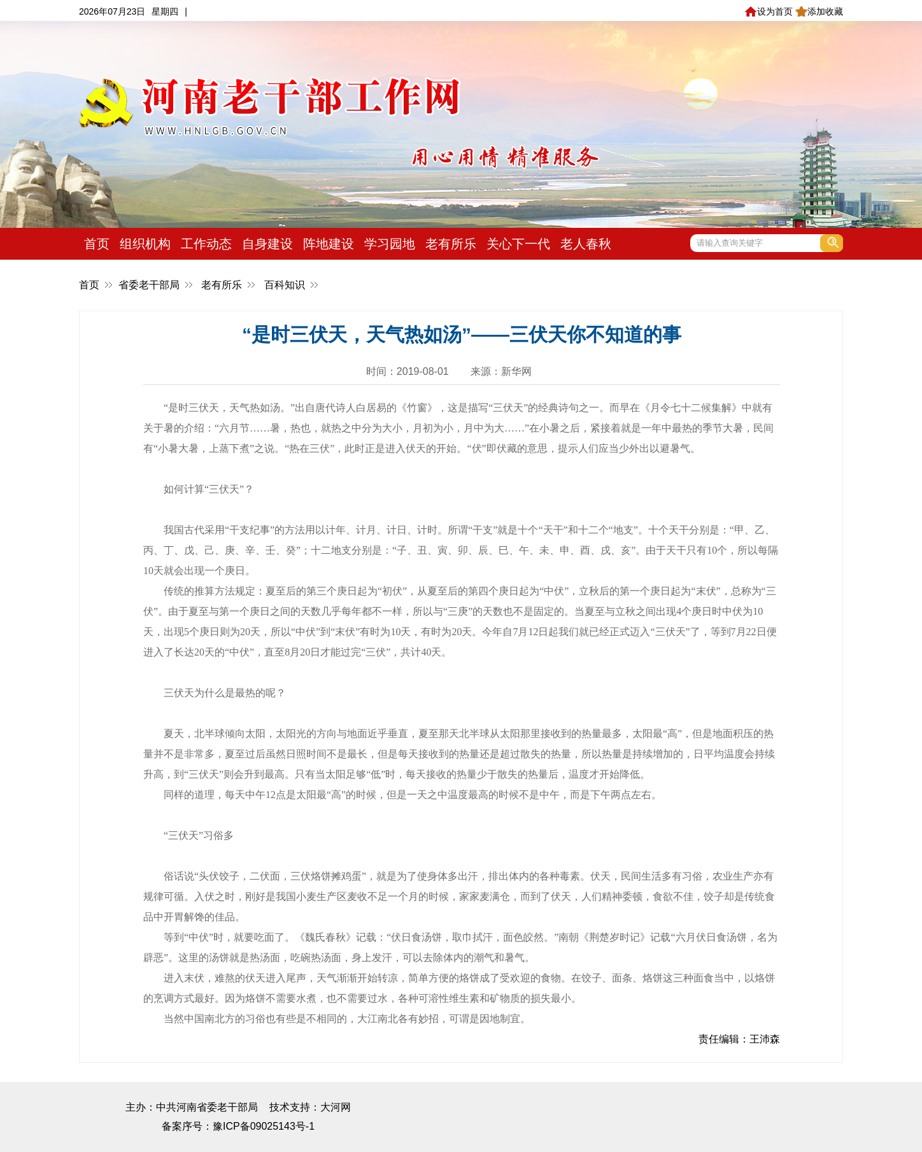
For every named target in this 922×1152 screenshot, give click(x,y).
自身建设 (267, 244)
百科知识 (284, 284)
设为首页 (768, 11)
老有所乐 (450, 244)
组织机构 (145, 244)
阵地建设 (328, 244)
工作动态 (206, 244)
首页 (97, 244)
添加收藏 (819, 11)
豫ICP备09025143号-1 (264, 1126)
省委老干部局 (149, 284)
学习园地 (389, 244)
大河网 (335, 1107)
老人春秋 (585, 244)
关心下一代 (518, 244)
